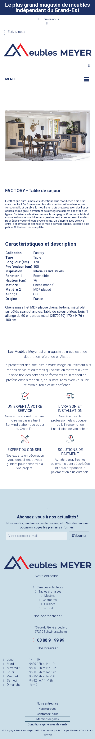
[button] (89, 65)
